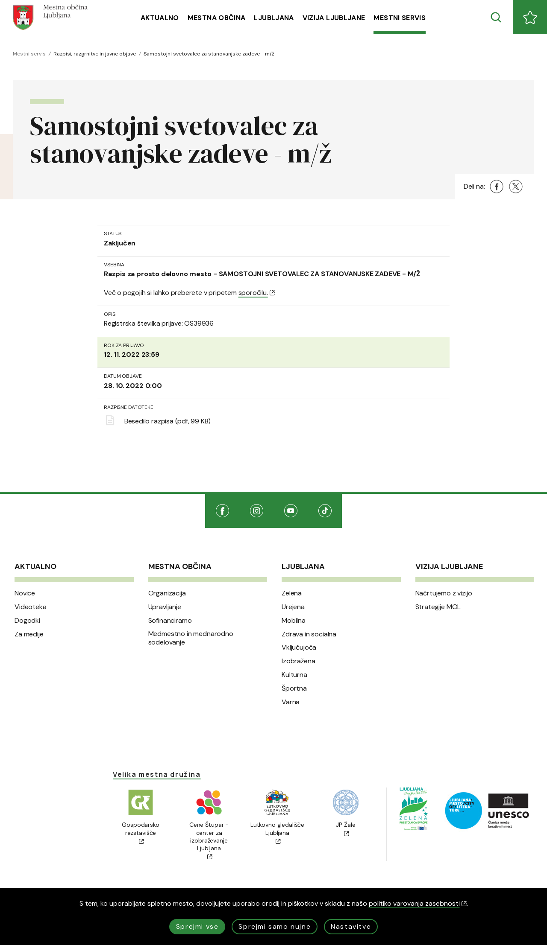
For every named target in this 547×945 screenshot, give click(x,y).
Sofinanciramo (170, 620)
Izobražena (298, 661)
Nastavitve (351, 926)
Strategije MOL (438, 607)
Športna (294, 688)
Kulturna (294, 675)
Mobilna (294, 620)
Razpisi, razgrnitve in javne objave (94, 53)
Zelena (292, 593)
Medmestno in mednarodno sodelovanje (190, 638)
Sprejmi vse (197, 926)
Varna (291, 702)
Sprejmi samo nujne (274, 926)
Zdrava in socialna (309, 634)
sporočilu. (256, 292)
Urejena (293, 607)
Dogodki (27, 620)
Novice (25, 593)
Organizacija (167, 593)
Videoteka (31, 607)
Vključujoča (299, 647)
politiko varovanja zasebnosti (418, 903)
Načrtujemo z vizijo (443, 593)
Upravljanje (164, 607)
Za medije (29, 634)
